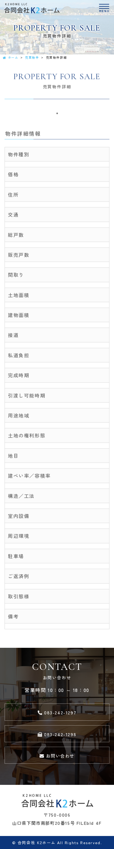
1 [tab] (57, 114)
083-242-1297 (57, 712)
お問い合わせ (57, 755)
